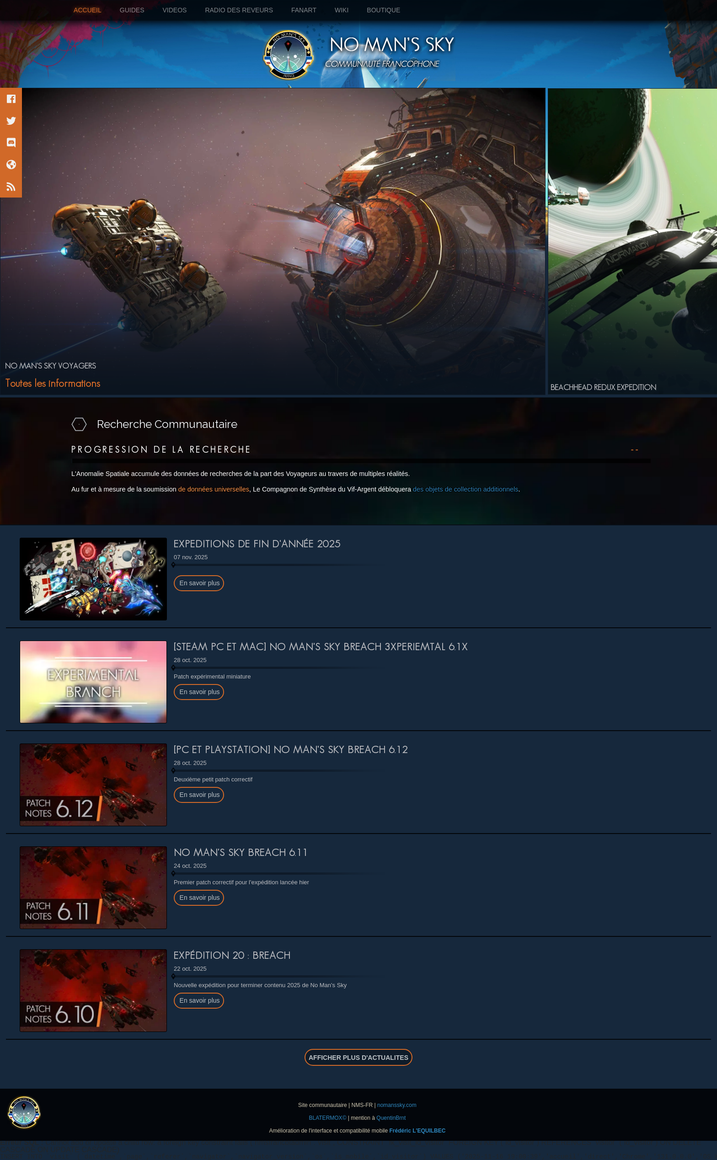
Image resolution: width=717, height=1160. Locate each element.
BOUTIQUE (383, 10)
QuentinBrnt (391, 1118)
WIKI (341, 10)
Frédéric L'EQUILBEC (418, 1131)
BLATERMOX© (328, 1118)
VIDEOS (174, 10)
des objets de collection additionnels (465, 489)
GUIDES (132, 10)
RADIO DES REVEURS (239, 10)
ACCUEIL (92, 10)
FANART (303, 10)
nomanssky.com (397, 1105)
